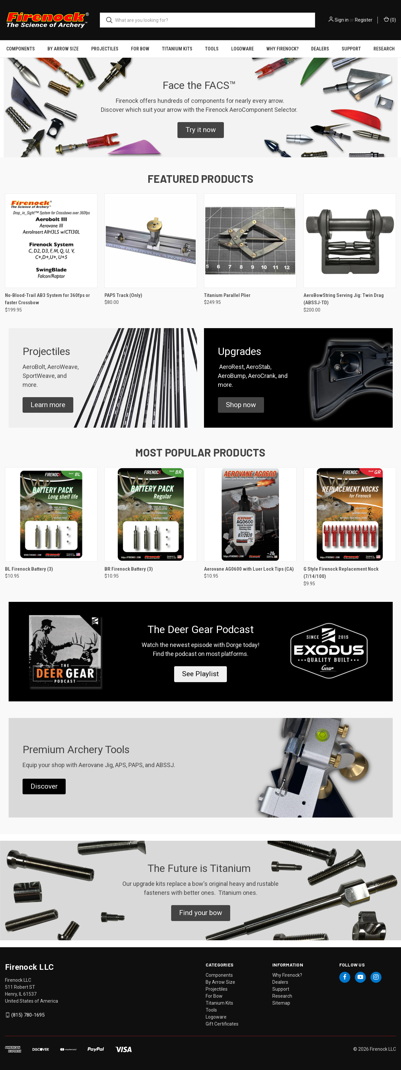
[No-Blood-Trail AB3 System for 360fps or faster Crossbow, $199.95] (51, 241)
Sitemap (281, 1003)
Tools (212, 48)
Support (351, 48)
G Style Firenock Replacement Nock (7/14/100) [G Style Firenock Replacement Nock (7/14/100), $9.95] (340, 573)
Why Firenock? (282, 48)
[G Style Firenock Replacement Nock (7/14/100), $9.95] (350, 514)
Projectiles (104, 48)
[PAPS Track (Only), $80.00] (151, 241)
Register (363, 20)
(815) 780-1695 (27, 1015)
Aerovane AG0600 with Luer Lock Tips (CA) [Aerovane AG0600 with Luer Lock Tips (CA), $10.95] (249, 569)
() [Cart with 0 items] (390, 20)
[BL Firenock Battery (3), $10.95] (51, 514)
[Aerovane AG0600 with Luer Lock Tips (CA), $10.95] (250, 514)
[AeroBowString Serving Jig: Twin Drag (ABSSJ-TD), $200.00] (350, 241)
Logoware (242, 48)
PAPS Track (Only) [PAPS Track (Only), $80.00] (123, 295)
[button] (200, 130)
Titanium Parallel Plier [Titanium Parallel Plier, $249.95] (227, 295)
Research (384, 48)
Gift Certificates (222, 1024)
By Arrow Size (63, 48)
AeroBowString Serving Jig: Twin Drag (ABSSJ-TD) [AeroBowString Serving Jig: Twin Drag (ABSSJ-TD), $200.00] (343, 299)
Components (20, 48)
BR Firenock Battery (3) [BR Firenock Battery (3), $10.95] (128, 569)
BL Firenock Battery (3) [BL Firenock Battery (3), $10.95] (29, 569)
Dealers (320, 48)
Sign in (342, 20)
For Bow (140, 48)
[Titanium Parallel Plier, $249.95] (250, 241)
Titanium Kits (177, 48)
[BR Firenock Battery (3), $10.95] (151, 514)
